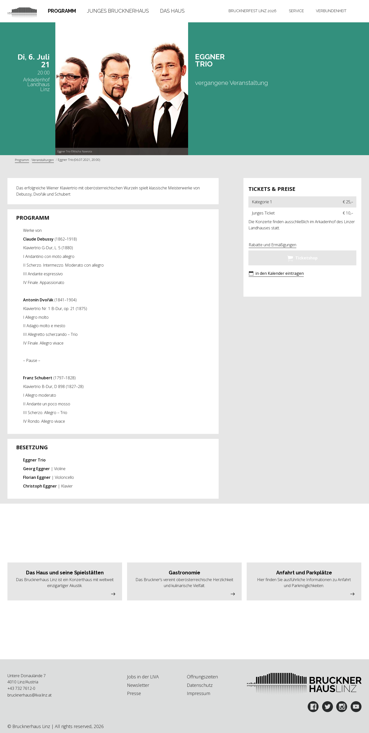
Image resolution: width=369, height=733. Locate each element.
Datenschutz (200, 685)
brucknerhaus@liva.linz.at (29, 695)
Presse (134, 693)
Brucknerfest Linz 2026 (252, 11)
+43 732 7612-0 (21, 688)
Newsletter (138, 685)
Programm (62, 11)
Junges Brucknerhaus (118, 11)
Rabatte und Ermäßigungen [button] (272, 244)
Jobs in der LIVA (143, 677)
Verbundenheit (331, 11)
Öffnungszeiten (202, 677)
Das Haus (172, 11)
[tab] (61, 11)
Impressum (198, 693)
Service (296, 11)
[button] (276, 274)
